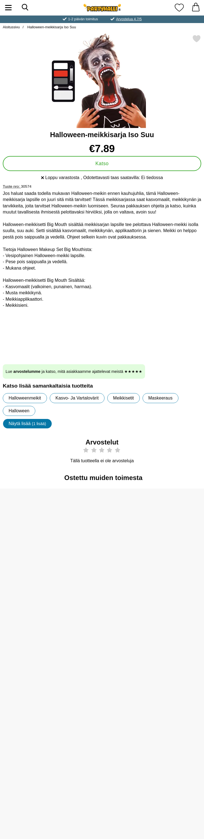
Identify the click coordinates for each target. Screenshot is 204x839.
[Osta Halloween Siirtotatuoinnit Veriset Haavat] (76, 561)
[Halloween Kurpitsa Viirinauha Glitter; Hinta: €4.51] (128, 703)
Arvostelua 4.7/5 (128, 19)
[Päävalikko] (8, 7)
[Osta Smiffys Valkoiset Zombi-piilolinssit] (76, 652)
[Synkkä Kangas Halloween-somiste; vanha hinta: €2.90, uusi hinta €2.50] (179, 523)
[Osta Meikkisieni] (25, 561)
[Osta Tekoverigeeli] (128, 561)
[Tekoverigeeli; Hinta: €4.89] (128, 523)
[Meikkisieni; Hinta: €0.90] (25, 523)
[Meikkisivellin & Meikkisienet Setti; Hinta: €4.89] (25, 613)
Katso (102, 163)
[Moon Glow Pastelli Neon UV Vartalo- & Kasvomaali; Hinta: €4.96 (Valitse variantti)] (128, 613)
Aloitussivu (11, 27)
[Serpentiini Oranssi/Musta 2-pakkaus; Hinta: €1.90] (76, 703)
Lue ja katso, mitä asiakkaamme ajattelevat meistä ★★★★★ (74, 371)
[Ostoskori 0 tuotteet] (195, 7)
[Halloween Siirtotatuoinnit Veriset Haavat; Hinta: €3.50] (76, 523)
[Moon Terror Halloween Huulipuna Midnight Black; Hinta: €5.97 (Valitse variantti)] (25, 703)
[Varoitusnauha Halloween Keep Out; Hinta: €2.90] (179, 703)
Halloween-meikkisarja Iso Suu (51, 27)
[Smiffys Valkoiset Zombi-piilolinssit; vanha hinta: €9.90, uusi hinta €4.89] (76, 613)
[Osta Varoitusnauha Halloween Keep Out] (179, 742)
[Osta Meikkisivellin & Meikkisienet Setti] (25, 652)
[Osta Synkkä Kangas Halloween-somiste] (179, 561)
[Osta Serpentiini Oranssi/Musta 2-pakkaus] (76, 742)
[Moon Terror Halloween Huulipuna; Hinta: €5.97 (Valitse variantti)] (179, 613)
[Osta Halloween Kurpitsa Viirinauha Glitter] (128, 742)
